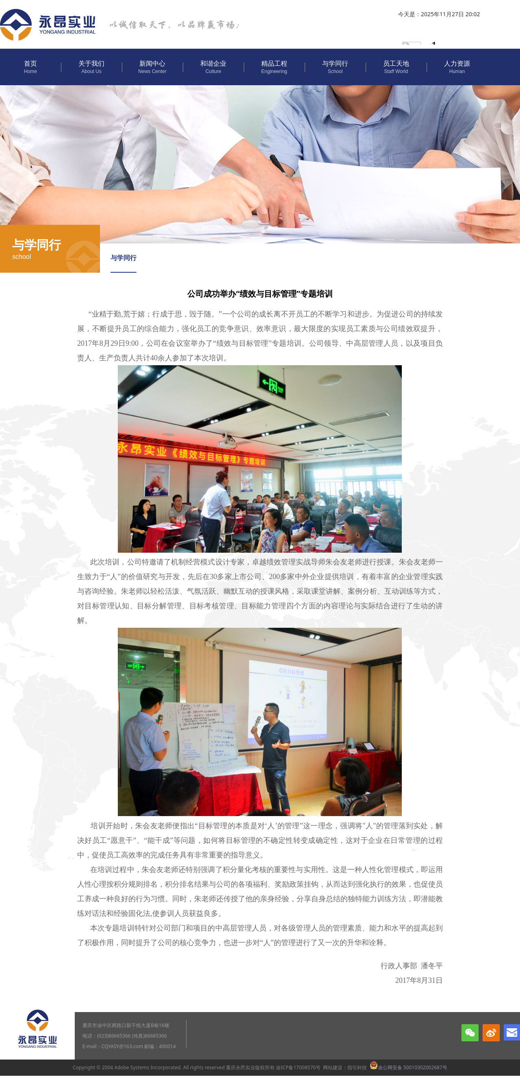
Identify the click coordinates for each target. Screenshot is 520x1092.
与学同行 (123, 257)
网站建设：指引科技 (345, 1067)
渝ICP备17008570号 (298, 1067)
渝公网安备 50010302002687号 (408, 1067)
